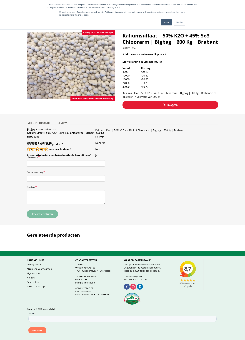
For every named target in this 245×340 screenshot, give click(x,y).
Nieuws (31, 273)
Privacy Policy (34, 260)
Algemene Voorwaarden (39, 265)
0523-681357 (82, 275)
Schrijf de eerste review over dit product (144, 50)
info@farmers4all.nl (85, 278)
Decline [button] (179, 22)
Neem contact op (36, 282)
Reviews (61, 118)
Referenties (33, 278)
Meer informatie (38, 118)
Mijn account (33, 269)
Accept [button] (166, 22)
